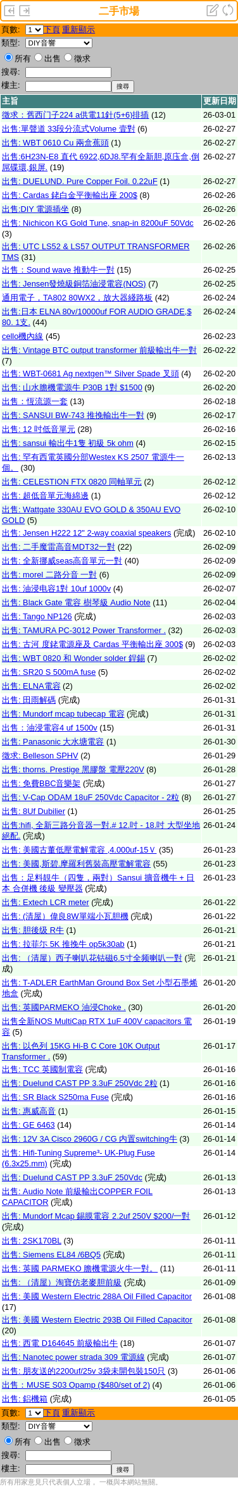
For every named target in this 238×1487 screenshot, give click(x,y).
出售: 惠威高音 (29, 1111)
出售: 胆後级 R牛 (33, 930)
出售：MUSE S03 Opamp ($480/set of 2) (76, 1385)
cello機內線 (22, 336)
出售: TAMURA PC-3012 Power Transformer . (84, 630)
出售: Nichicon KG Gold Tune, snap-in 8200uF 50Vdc (98, 223)
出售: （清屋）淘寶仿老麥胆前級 (62, 1282)
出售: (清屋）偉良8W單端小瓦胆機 (65, 916)
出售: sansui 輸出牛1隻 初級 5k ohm (68, 443)
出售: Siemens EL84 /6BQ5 (51, 1254)
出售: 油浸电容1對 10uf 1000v (56, 588)
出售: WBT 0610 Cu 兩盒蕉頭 (55, 142)
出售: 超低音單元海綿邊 (45, 495)
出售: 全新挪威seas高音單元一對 (62, 560)
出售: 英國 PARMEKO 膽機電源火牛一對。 (80, 1268)
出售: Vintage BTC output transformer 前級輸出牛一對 (99, 350)
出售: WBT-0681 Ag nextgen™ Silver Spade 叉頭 (90, 373)
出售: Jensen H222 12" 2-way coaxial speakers (86, 533)
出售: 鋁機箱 (24, 1399)
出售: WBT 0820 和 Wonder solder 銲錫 (73, 658)
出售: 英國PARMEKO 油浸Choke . (64, 1007)
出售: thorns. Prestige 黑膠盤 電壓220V (73, 769)
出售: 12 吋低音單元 (38, 429)
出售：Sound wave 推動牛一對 (58, 270)
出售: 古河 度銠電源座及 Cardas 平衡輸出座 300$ (92, 644)
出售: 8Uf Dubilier (33, 811)
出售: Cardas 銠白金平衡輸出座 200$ (69, 195)
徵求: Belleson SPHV (40, 755)
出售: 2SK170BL (31, 1240)
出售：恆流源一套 (35, 401)
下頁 (52, 29)
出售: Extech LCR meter (45, 902)
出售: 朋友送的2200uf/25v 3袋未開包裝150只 (83, 1371)
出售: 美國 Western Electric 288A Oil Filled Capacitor (97, 1296)
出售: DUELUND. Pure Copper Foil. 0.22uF (80, 181)
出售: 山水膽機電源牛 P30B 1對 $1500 (72, 387)
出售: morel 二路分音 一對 (49, 574)
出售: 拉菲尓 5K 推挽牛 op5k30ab (63, 944)
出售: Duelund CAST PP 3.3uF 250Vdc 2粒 (80, 1083)
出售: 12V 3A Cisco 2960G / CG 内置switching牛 (89, 1139)
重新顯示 (78, 29)
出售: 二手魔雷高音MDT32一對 (58, 547)
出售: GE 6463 (28, 1125)
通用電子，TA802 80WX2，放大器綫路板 (77, 297)
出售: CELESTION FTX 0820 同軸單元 (72, 481)
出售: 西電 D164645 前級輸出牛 (60, 1343)
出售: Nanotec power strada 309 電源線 (73, 1357)
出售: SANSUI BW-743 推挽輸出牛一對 (73, 415)
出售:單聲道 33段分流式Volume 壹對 (68, 128)
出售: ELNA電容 (31, 686)
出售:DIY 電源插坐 (35, 209)
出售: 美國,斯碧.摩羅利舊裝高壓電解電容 (76, 863)
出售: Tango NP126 (37, 616)
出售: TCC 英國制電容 (42, 1069)
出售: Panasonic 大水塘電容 (53, 741)
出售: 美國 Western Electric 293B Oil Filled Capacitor (97, 1319)
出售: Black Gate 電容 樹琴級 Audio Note (76, 602)
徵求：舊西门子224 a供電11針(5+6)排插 (75, 115)
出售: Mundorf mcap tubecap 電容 (63, 714)
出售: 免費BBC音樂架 (41, 783)
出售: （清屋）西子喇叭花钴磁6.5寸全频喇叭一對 (92, 958)
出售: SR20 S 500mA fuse (49, 672)
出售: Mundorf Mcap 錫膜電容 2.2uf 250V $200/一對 (96, 1216)
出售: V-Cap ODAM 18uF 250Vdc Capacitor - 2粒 (90, 797)
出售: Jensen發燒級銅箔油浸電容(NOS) (74, 283)
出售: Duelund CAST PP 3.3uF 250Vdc (72, 1177)
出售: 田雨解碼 (29, 700)
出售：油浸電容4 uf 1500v (49, 727)
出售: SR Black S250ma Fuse (55, 1097)
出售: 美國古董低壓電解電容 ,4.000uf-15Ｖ (79, 850)
